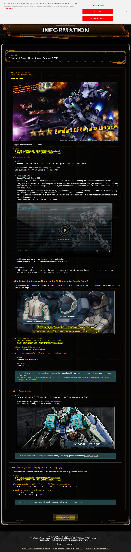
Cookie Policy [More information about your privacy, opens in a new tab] (9, 7)
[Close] (127, 9)
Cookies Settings (98, 3)
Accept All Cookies (97, 16)
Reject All (97, 10)
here (57, 170)
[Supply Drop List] (91, 456)
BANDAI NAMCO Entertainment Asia (97, 548)
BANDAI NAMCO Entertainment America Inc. (36, 548)
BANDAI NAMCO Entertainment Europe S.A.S (68, 548)
